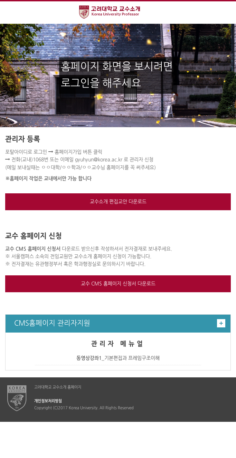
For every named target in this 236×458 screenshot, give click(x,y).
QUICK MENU (225, 13)
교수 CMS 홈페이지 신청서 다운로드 (118, 283)
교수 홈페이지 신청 (33, 236)
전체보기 (11, 13)
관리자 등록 (22, 139)
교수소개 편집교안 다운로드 (118, 201)
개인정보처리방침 (48, 401)
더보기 (221, 323)
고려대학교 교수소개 (118, 13)
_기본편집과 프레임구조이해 (118, 358)
